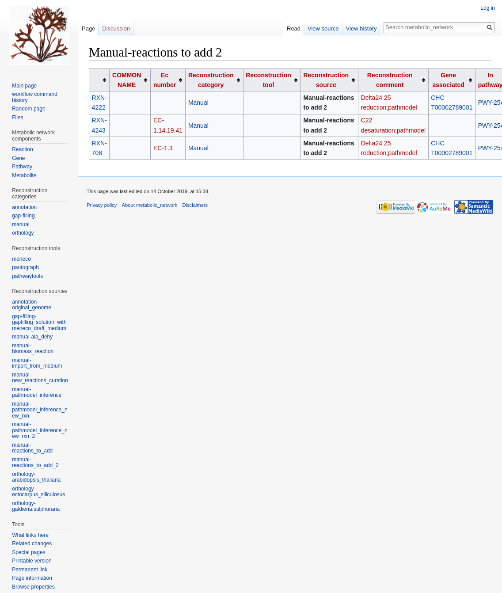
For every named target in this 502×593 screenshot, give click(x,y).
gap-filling (23, 216)
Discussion (116, 28)
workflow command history (34, 97)
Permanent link (29, 569)
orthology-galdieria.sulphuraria (36, 506)
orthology (23, 233)
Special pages (28, 552)
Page (88, 28)
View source (323, 28)
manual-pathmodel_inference (36, 392)
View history (361, 28)
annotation (24, 207)
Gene (18, 158)
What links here (30, 535)
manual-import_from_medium (37, 363)
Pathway (22, 166)
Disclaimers (195, 205)
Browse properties (33, 587)
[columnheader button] (99, 79)
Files (17, 117)
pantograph (25, 267)
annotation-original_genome (31, 305)
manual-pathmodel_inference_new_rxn (39, 410)
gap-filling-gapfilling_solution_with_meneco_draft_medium (40, 322)
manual (20, 224)
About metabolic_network (150, 205)
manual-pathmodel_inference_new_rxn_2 (39, 430)
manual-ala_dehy (32, 337)
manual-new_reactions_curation (40, 378)
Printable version (31, 561)
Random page (28, 109)
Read (293, 28)
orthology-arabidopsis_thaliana (36, 477)
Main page (24, 86)
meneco (21, 259)
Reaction (22, 149)
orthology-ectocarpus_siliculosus (38, 492)
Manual (198, 102)
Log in (487, 8)
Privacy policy (102, 205)
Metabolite (24, 175)
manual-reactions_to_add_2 (35, 462)
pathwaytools (27, 276)
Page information (32, 578)
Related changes (32, 543)
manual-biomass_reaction (32, 348)
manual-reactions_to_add (32, 448)
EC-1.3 (163, 148)
